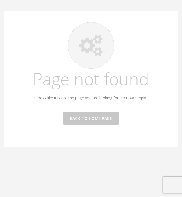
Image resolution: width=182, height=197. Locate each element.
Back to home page (91, 118)
